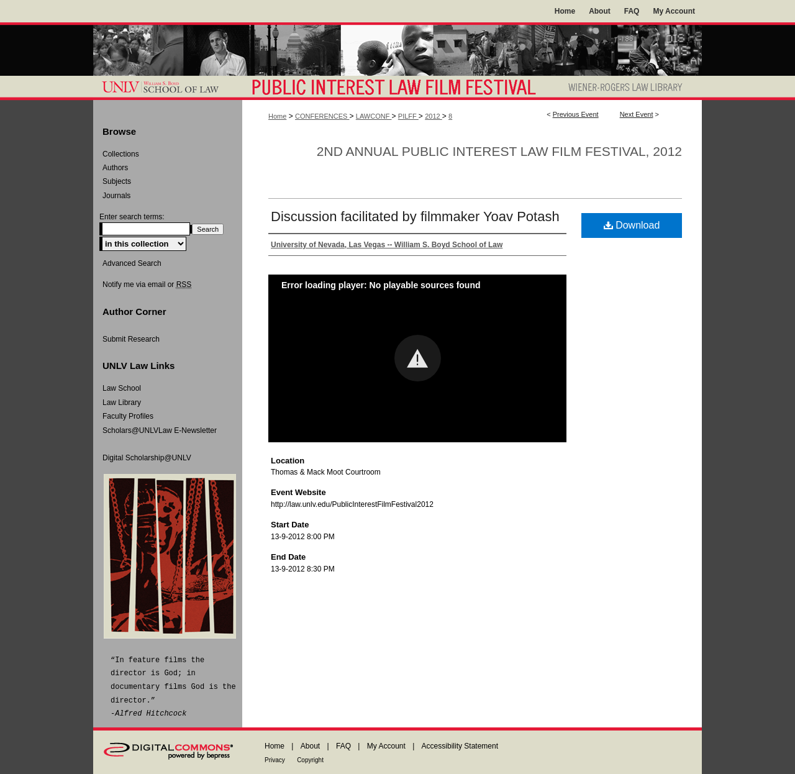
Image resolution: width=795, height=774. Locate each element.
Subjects (116, 181)
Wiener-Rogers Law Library (629, 88)
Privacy (275, 760)
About (310, 746)
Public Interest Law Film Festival (399, 88)
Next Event (636, 114)
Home (277, 116)
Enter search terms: (132, 216)
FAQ (343, 746)
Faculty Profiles (127, 416)
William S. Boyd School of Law (167, 88)
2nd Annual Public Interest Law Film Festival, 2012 (499, 151)
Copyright (310, 760)
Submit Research (131, 339)
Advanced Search (131, 263)
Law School (121, 388)
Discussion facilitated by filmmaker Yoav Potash (415, 216)
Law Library (121, 402)
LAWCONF (374, 116)
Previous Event (576, 114)
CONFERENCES (322, 116)
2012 (433, 116)
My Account (386, 746)
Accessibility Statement (460, 746)
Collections (120, 154)
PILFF (408, 116)
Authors (115, 167)
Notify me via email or (146, 284)
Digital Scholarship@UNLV (146, 457)
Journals (116, 195)
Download (632, 225)
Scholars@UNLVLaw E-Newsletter (159, 430)
